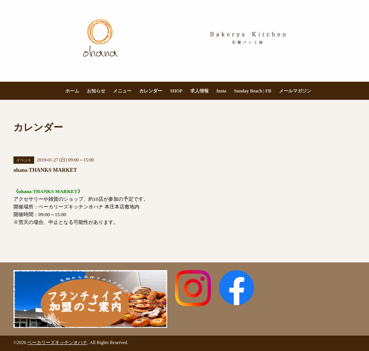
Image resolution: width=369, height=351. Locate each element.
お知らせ (96, 91)
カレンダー (150, 91)
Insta (221, 91)
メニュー (122, 91)
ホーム (72, 91)
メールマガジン (295, 91)
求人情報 (199, 91)
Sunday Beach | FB (252, 91)
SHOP (176, 91)
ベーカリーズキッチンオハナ (57, 342)
